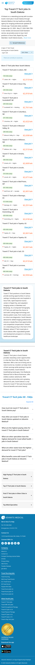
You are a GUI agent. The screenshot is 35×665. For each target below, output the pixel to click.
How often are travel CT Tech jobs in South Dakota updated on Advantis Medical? (15, 419)
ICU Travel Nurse (6, 581)
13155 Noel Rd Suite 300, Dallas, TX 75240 (13, 536)
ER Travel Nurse (5, 584)
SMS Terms (4, 563)
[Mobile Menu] (2, 2)
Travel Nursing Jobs (8, 573)
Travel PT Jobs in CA (7, 614)
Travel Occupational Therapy (9, 607)
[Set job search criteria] (17, 43)
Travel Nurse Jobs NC (7, 594)
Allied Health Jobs (7, 598)
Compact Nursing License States (10, 556)
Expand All (29, 402)
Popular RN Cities (6, 586)
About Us (4, 551)
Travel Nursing (5, 576)
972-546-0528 (7, 525)
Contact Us (5, 533)
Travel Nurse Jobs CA (7, 589)
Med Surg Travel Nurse (7, 579)
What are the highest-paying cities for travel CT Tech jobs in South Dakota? (16, 429)
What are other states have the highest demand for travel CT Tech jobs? (16, 449)
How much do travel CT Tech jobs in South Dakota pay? (15, 409)
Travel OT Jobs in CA (7, 609)
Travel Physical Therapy (8, 612)
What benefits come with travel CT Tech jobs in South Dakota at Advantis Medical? (17, 458)
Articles (3, 558)
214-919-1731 (13, 528)
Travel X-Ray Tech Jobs (7, 619)
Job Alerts (4, 568)
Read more (27, 38)
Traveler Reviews (6, 566)
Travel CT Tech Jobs (6, 602)
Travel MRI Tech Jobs (7, 604)
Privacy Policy (5, 561)
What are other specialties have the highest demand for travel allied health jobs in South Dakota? (16, 439)
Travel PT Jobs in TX (6, 617)
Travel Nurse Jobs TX (7, 591)
